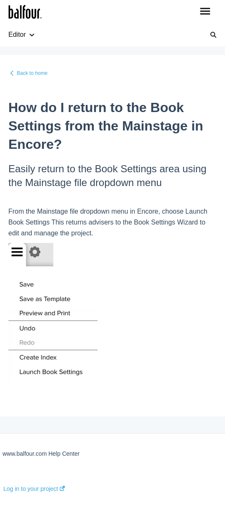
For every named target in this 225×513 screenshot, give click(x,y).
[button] (205, 11)
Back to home (32, 73)
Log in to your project (34, 488)
